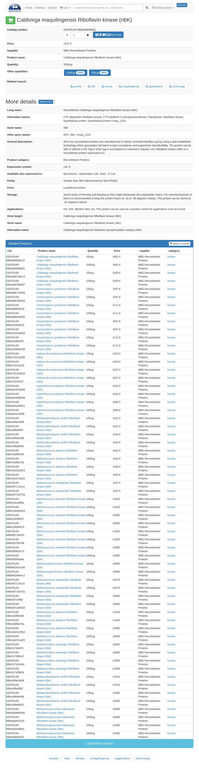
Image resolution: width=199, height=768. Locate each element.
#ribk (67, 758)
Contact (52, 7)
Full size (182, 5)
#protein (54, 758)
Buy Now (108, 34)
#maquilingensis (99, 758)
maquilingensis (129, 86)
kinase (107, 86)
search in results (179, 243)
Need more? (46, 102)
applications (154, 86)
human (171, 256)
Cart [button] (65, 7)
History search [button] (163, 7)
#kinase (80, 758)
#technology (143, 758)
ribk (91, 86)
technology (177, 86)
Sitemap (40, 7)
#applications (122, 758)
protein (76, 86)
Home (28, 7)
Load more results (99, 743)
